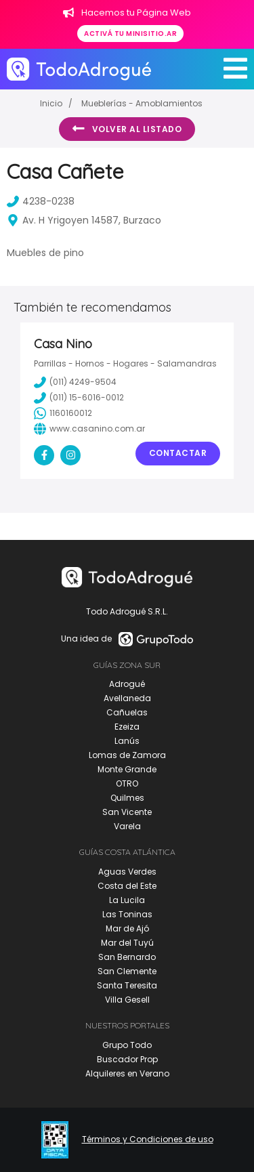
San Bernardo (127, 957)
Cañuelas (127, 712)
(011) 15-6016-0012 (79, 398)
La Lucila (127, 900)
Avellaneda (127, 698)
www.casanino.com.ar (89, 429)
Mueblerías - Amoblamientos (142, 103)
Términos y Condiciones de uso (147, 1139)
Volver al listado (127, 128)
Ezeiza (127, 726)
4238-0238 (41, 201)
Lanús (127, 741)
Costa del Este (127, 886)
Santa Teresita (127, 985)
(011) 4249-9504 (75, 382)
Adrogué (127, 684)
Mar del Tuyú (127, 942)
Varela (127, 826)
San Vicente (127, 812)
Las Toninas (127, 914)
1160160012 (63, 413)
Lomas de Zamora (127, 755)
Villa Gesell (127, 999)
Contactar (178, 453)
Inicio (51, 103)
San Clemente (127, 971)
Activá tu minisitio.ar (130, 33)
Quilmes (127, 797)
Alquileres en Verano (127, 1073)
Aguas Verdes (127, 871)
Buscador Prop (127, 1059)
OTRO (127, 783)
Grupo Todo (127, 1045)
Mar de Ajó (127, 928)
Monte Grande (127, 769)
